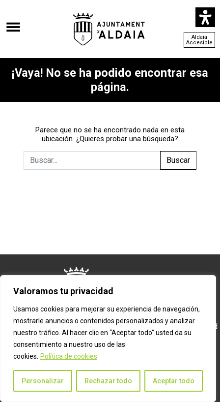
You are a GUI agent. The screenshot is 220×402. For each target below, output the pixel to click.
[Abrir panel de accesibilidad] (205, 17)
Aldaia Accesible (199, 40)
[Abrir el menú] (13, 22)
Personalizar (43, 381)
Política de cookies (68, 356)
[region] (108, 338)
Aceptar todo (173, 381)
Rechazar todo (108, 381)
